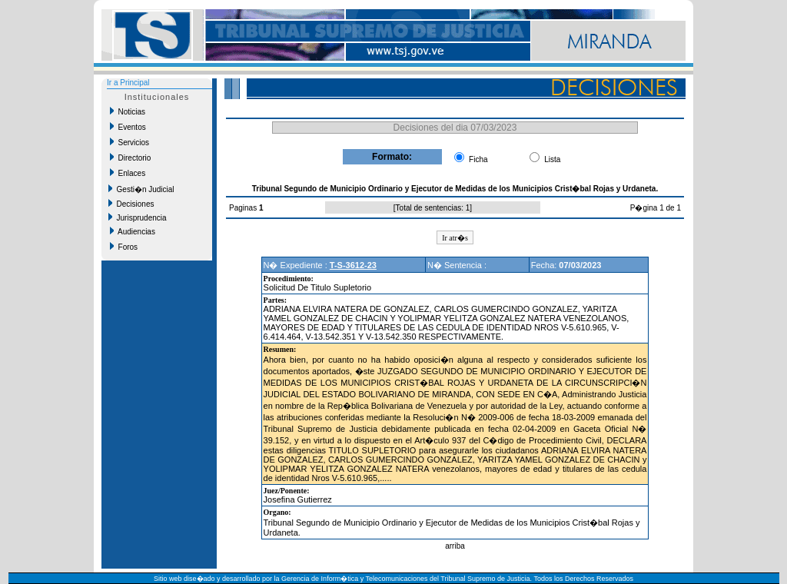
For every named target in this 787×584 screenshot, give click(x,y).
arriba (455, 546)
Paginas (244, 208)
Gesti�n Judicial (141, 189)
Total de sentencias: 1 (433, 208)
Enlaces (127, 173)
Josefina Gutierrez (298, 499)
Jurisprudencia (137, 217)
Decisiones (131, 203)
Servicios (129, 142)
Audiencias (132, 231)
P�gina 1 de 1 (655, 208)
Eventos (128, 126)
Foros (124, 246)
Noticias (127, 111)
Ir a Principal (128, 82)
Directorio (130, 157)
